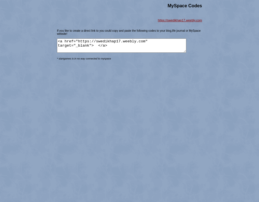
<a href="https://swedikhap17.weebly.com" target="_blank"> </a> (129, 46)
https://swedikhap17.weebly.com (180, 20)
